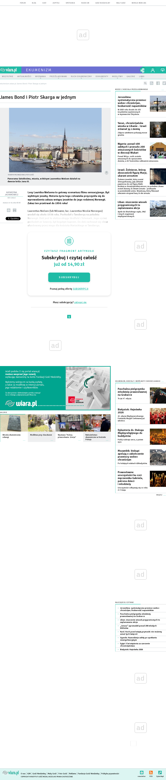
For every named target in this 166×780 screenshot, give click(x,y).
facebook (158, 83)
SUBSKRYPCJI (80, 289)
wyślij (8, 210)
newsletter (142, 772)
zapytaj (56, 3)
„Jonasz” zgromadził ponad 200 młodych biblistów (138, 627)
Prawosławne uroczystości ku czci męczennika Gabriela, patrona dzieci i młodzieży (130, 478)
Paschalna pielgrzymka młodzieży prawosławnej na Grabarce (132, 391)
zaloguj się (80, 302)
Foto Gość (62, 773)
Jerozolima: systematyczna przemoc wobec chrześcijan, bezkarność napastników (132, 101)
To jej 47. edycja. (125, 398)
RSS (151, 772)
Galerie (3, 412)
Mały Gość (120, 3)
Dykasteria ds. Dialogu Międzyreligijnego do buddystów (131, 433)
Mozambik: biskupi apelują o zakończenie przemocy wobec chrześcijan (131, 455)
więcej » (24, 438)
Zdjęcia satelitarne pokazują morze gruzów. (132, 134)
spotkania (70, 3)
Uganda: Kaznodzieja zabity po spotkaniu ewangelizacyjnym (138, 638)
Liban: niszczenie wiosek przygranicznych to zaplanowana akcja (132, 205)
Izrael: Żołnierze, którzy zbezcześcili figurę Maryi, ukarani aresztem (132, 172)
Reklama (72, 773)
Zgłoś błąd (160, 772)
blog (34, 3)
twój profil (153, 70)
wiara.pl (10, 69)
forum (23, 3)
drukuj (14, 210)
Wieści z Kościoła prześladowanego (131, 89)
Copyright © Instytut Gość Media (34, 777)
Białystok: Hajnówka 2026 (130, 411)
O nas (23, 773)
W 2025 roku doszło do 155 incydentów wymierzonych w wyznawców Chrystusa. (129, 112)
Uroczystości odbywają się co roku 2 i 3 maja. (133, 489)
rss (151, 83)
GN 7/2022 (11, 198)
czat (44, 3)
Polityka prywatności (110, 773)
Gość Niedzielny (103, 3)
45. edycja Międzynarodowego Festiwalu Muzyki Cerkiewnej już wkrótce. (131, 418)
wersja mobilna (139, 3)
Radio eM (85, 3)
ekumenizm (39, 69)
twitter (164, 83)
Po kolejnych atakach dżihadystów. (132, 463)
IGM (29, 773)
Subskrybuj (69, 277)
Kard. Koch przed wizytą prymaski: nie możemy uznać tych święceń (141, 633)
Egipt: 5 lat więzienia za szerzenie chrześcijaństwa (135, 644)
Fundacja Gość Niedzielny (88, 773)
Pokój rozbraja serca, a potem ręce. (130, 440)
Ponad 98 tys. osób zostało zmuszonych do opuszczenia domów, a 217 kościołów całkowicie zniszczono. (138, 158)
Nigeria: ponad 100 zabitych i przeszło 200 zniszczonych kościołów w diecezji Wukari (132, 148)
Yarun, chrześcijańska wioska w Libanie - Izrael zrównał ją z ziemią (132, 126)
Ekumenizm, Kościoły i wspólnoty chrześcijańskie (137, 381)
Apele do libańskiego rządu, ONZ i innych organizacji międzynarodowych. (132, 214)
